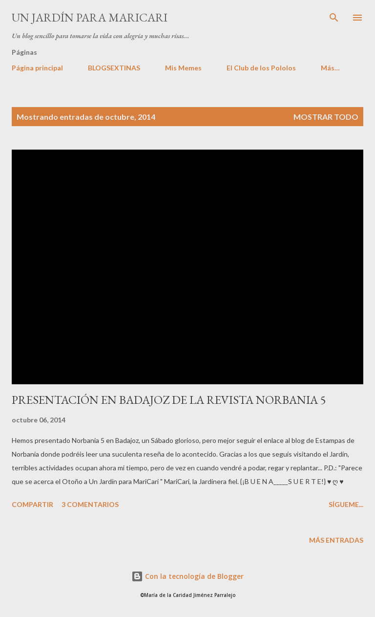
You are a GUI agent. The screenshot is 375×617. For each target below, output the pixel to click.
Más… (330, 68)
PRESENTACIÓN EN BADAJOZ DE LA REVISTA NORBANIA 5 (169, 399)
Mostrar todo (325, 116)
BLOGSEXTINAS (114, 68)
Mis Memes (183, 68)
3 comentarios (90, 504)
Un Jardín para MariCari (89, 17)
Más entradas (336, 540)
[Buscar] (334, 17)
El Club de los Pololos (261, 68)
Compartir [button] (32, 504)
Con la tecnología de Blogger (187, 576)
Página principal (37, 68)
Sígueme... (346, 504)
